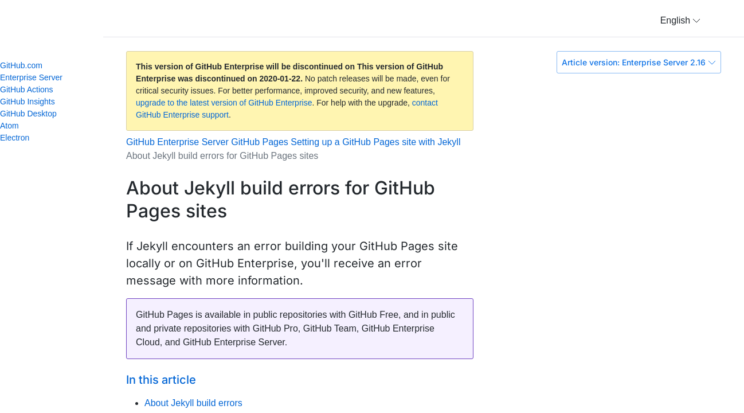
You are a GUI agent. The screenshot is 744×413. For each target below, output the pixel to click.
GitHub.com (21, 65)
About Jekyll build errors (193, 403)
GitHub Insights (27, 101)
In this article (161, 380)
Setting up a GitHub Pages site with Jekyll (375, 142)
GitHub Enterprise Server (177, 142)
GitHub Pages (259, 142)
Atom (14, 125)
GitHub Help (63, 23)
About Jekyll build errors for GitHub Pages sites (222, 156)
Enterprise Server (31, 77)
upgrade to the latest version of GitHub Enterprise (224, 102)
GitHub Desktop (28, 113)
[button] (680, 20)
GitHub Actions (26, 89)
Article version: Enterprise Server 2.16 (639, 62)
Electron (19, 137)
